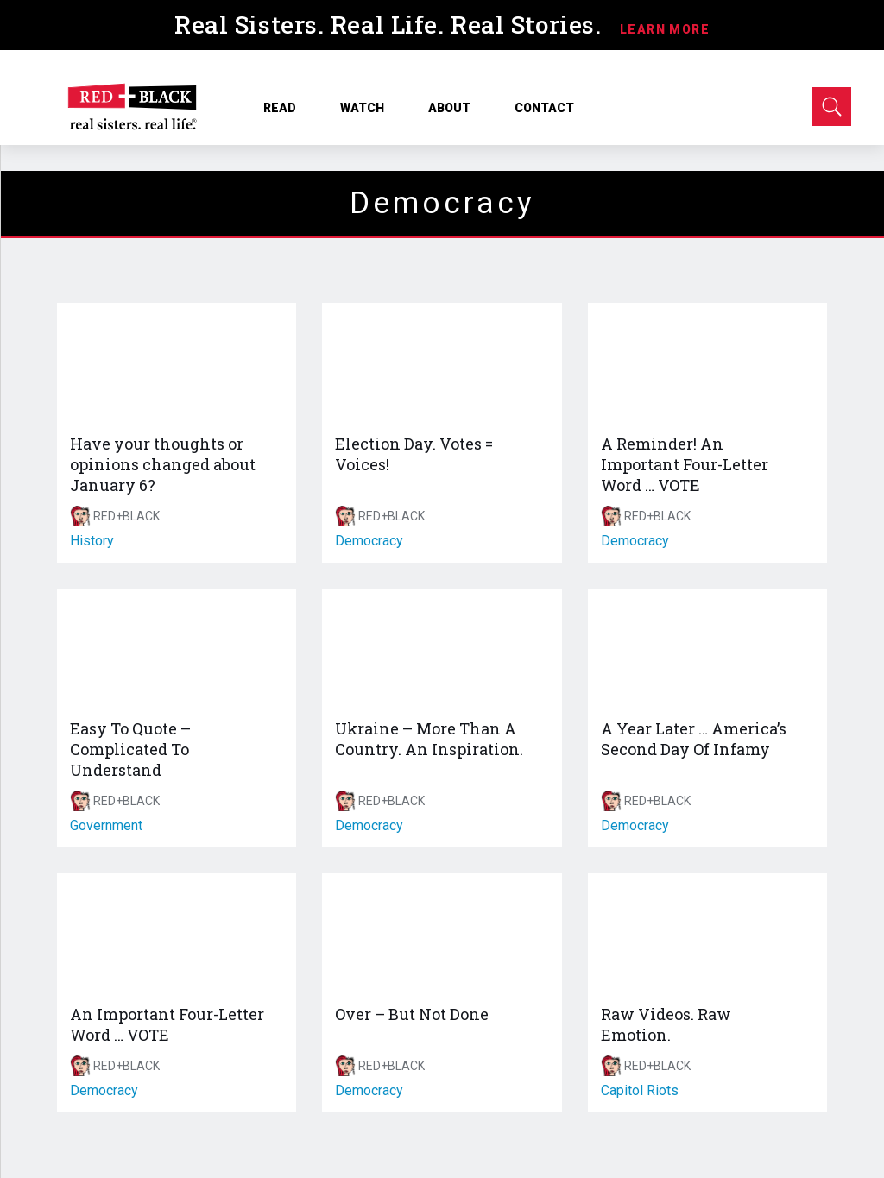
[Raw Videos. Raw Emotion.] (707, 933)
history (92, 540)
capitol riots (640, 1090)
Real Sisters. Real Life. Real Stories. (391, 25)
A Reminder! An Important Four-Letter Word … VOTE (684, 464)
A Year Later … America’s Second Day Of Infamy (693, 738)
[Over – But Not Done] (441, 933)
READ (285, 108)
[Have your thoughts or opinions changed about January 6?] (176, 363)
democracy (369, 540)
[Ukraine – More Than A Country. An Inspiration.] (441, 649)
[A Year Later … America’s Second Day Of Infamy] (707, 649)
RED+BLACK (126, 516)
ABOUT (455, 108)
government (106, 825)
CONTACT (544, 108)
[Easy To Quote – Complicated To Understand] (176, 649)
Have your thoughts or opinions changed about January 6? (163, 464)
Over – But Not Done (412, 1014)
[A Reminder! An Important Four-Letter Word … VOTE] (707, 363)
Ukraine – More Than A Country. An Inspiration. (429, 738)
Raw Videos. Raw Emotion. (666, 1024)
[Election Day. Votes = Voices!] (441, 363)
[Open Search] (831, 106)
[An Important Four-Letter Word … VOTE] (176, 933)
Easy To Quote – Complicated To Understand (130, 749)
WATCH (368, 108)
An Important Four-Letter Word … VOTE (167, 1024)
